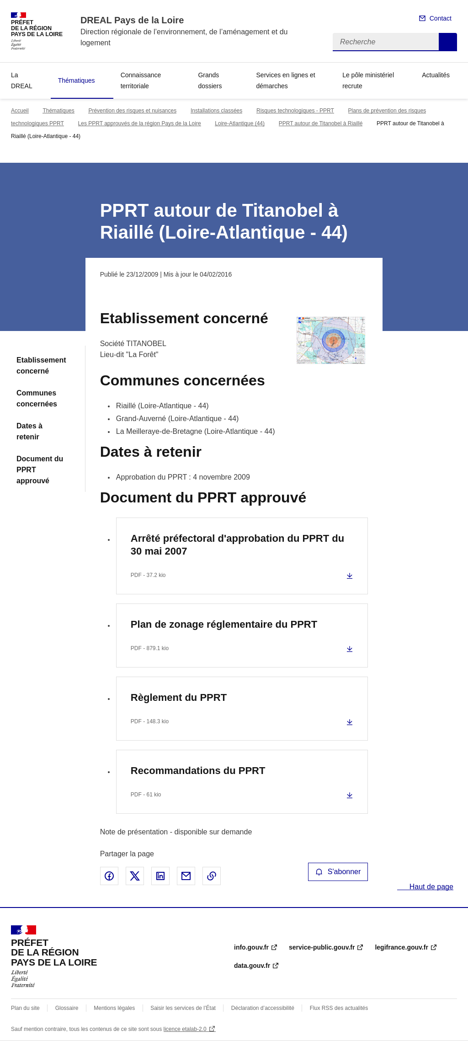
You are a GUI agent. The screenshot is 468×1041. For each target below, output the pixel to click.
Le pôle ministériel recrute (368, 80)
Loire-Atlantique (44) (240, 123)
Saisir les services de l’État (183, 1008)
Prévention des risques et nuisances (132, 110)
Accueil (20, 110)
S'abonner (338, 872)
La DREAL (21, 80)
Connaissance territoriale (141, 80)
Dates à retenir (29, 431)
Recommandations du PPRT (198, 770)
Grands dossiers (210, 80)
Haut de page (430, 887)
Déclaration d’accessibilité (262, 1008)
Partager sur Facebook (109, 876)
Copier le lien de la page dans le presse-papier (211, 876)
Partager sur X (135, 876)
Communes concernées (36, 398)
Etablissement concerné (41, 365)
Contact (441, 18)
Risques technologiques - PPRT (295, 110)
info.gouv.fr (251, 947)
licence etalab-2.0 (185, 1029)
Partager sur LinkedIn (160, 876)
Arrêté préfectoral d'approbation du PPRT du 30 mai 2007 (237, 545)
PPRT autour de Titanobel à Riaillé (321, 123)
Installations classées (216, 110)
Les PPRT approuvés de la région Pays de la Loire (139, 123)
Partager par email (186, 876)
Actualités (436, 75)
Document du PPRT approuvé (39, 470)
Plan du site (25, 1008)
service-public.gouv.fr (322, 947)
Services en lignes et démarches (285, 80)
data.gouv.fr (252, 965)
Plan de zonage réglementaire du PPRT (224, 624)
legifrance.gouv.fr (401, 947)
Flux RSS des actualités (339, 1008)
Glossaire (67, 1008)
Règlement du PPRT (179, 697)
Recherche (448, 42)
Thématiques (76, 80)
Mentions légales (114, 1008)
